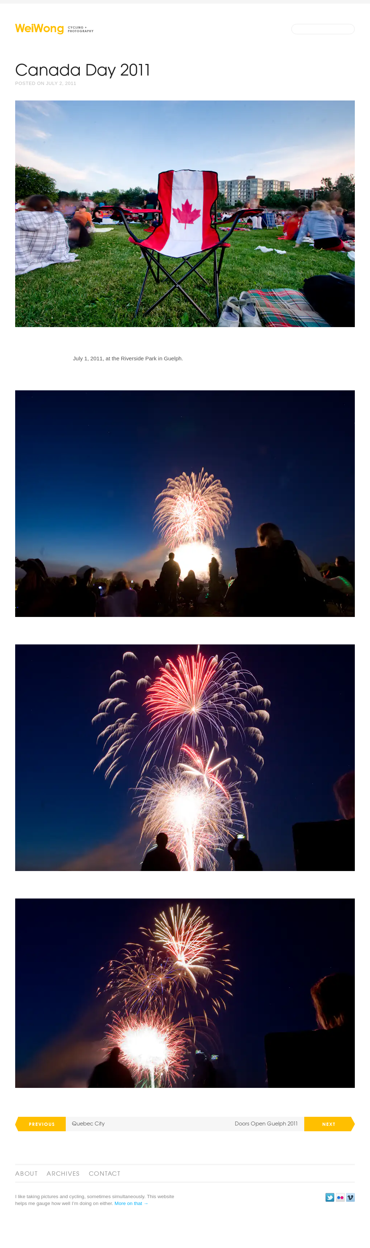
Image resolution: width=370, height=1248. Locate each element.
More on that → (132, 1236)
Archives (63, 1206)
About (26, 1206)
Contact (105, 1206)
